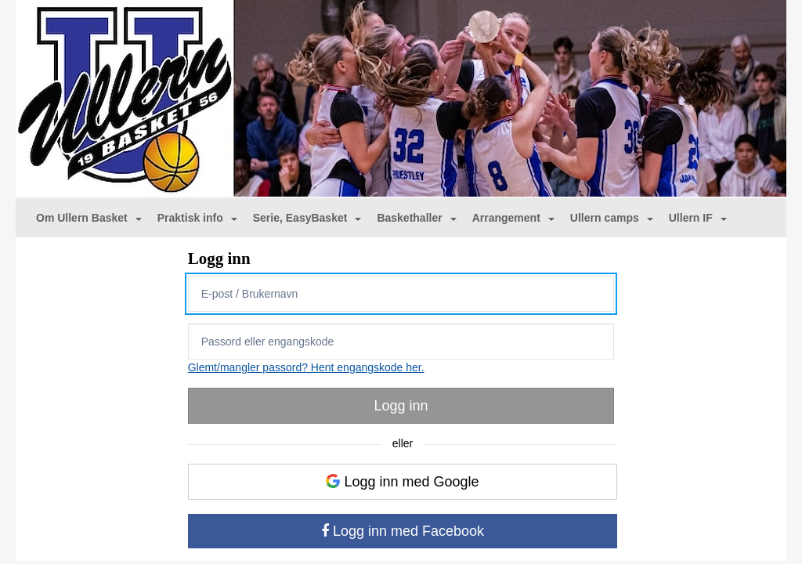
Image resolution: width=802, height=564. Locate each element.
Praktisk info (197, 218)
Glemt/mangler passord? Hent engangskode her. (306, 367)
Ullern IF (698, 218)
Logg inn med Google (402, 482)
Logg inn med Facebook (402, 531)
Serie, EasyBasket (307, 218)
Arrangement (513, 218)
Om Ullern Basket (89, 218)
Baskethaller (416, 218)
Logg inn (401, 406)
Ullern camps (611, 218)
